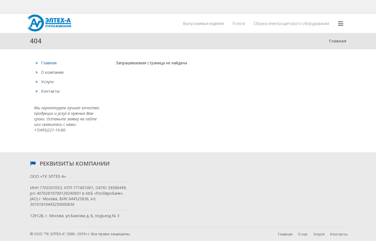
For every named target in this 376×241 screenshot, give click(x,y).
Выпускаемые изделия (203, 23)
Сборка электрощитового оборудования (291, 23)
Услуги (238, 23)
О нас (303, 234)
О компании (50, 72)
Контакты (48, 91)
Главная (46, 62)
